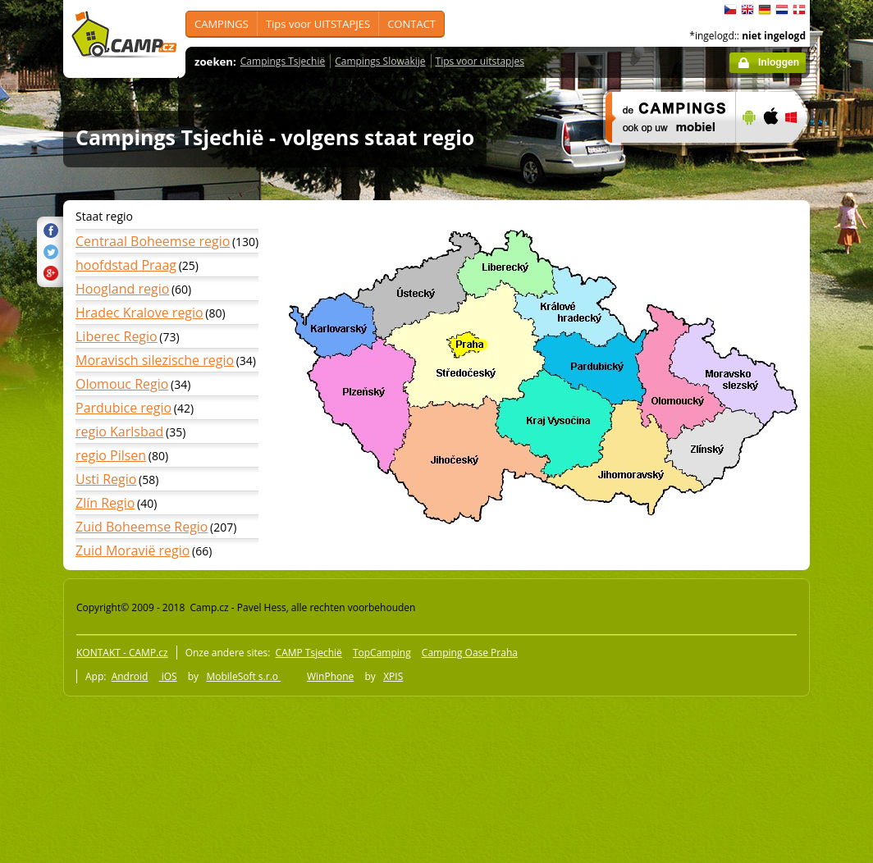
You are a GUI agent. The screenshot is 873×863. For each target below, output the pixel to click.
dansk (799, 10)
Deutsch (764, 10)
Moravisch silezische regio (154, 360)
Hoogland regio (122, 289)
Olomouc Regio (121, 384)
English (747, 10)
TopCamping (382, 653)
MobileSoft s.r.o (243, 676)
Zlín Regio (105, 503)
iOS (168, 676)
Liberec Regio (116, 336)
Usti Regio (105, 479)
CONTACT (411, 23)
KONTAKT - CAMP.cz (122, 653)
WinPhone (330, 676)
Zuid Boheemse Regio (141, 527)
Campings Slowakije (380, 61)
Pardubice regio (123, 408)
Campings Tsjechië (282, 61)
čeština (730, 10)
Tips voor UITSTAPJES (318, 23)
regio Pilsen (110, 455)
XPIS (393, 676)
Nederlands (781, 10)
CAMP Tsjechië (309, 653)
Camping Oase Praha (470, 653)
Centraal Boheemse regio (152, 241)
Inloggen (778, 62)
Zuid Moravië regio (132, 550)
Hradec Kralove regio (139, 313)
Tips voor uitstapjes (480, 61)
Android (130, 676)
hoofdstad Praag (125, 265)
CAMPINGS (221, 23)
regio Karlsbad (119, 431)
